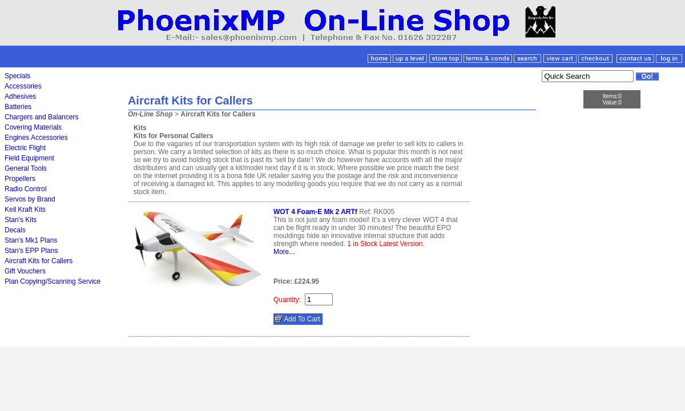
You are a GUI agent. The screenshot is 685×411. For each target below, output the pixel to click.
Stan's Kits (21, 220)
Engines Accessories (36, 138)
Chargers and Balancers (41, 117)
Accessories (23, 86)
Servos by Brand (30, 199)
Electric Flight (25, 148)
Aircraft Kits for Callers (38, 261)
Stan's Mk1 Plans (31, 240)
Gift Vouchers (25, 271)
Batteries (18, 107)
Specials (17, 76)
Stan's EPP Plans (31, 251)
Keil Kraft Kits (25, 209)
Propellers (20, 179)
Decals (15, 230)
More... (284, 252)
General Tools (26, 168)
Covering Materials (33, 127)
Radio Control (25, 189)
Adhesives (20, 96)
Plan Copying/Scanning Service (52, 281)
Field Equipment (29, 158)
